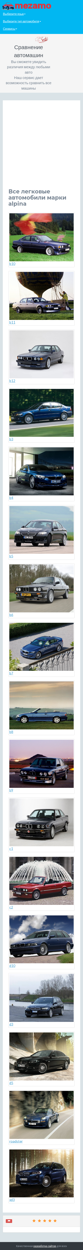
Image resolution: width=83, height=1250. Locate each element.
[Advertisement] (41, 147)
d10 (41, 941)
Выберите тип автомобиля (22, 21)
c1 (41, 824)
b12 (41, 356)
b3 (41, 415)
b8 (41, 707)
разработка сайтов (44, 1246)
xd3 (41, 1175)
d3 (41, 1000)
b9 (41, 766)
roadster (41, 1117)
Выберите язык (14, 14)
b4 (41, 473)
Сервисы (10, 28)
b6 (41, 590)
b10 (41, 239)
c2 (41, 883)
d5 (41, 1058)
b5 (41, 532)
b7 (41, 649)
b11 (41, 298)
